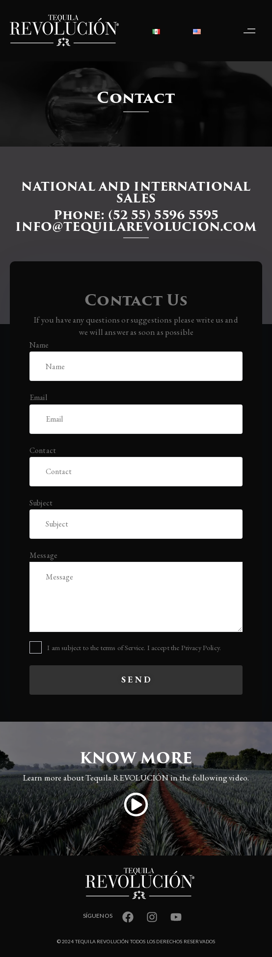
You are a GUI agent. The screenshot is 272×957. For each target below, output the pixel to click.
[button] (252, 30)
